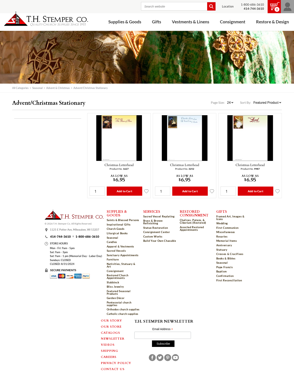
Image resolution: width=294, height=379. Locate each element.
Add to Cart (124, 191)
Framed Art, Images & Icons (230, 217)
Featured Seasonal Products (119, 292)
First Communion (227, 227)
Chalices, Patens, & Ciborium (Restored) (193, 221)
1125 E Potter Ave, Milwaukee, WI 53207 (74, 229)
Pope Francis (224, 267)
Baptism (221, 271)
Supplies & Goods (124, 21)
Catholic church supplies (123, 313)
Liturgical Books (117, 233)
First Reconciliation (229, 280)
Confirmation (225, 275)
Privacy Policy (116, 363)
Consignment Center (156, 232)
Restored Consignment (194, 213)
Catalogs (110, 332)
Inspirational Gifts (119, 224)
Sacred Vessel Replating (159, 216)
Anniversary (224, 245)
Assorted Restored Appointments (192, 228)
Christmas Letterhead (119, 164)
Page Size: (218, 102)
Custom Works (153, 236)
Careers (108, 356)
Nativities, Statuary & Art (121, 265)
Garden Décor (116, 298)
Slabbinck (113, 282)
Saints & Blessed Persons (123, 220)
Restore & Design (272, 21)
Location (228, 6)
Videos (108, 344)
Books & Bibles (226, 258)
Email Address (162, 329)
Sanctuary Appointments (123, 255)
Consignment (232, 21)
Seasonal (37, 87)
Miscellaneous (225, 232)
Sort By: (245, 102)
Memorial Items (226, 240)
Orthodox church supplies (123, 309)
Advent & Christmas (58, 87)
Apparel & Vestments (120, 246)
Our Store (111, 326)
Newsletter (112, 338)
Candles (112, 242)
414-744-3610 (60, 236)
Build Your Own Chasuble (159, 240)
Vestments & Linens (190, 21)
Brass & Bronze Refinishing (153, 222)
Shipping (109, 350)
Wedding (222, 223)
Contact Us (113, 369)
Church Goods (116, 228)
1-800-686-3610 (252, 4)
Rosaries (222, 236)
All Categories (20, 87)
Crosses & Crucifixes (229, 254)
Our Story (111, 320)
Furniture (113, 259)
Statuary (221, 249)
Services (151, 211)
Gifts (156, 21)
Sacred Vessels (116, 250)
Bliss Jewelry (115, 286)
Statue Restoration (155, 227)
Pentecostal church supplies (119, 304)
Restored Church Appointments (117, 276)
